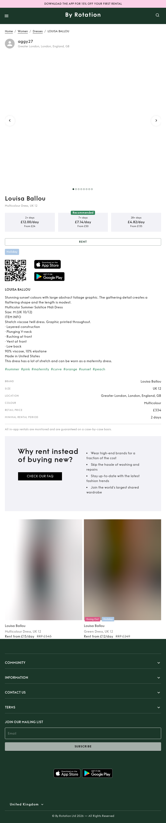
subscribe (83, 746)
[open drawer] (6, 16)
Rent (83, 242)
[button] (83, 663)
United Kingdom (24, 804)
